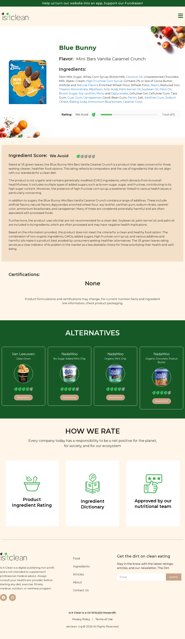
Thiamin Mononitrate (73, 89)
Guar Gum (74, 97)
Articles (78, 574)
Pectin (132, 97)
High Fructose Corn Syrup (104, 81)
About (77, 582)
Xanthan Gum (154, 97)
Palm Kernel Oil (130, 89)
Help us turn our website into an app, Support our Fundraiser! (92, 3)
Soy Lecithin (87, 93)
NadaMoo (69, 354)
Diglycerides (119, 93)
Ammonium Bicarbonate (105, 101)
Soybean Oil (150, 89)
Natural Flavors (87, 85)
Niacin (155, 85)
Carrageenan (92, 97)
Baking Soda (78, 101)
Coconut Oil (134, 77)
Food (76, 558)
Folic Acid (110, 89)
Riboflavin (96, 89)
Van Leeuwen (23, 354)
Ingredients (81, 566)
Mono (100, 93)
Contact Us (81, 590)
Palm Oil (165, 89)
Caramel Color (133, 101)
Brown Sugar (68, 93)
